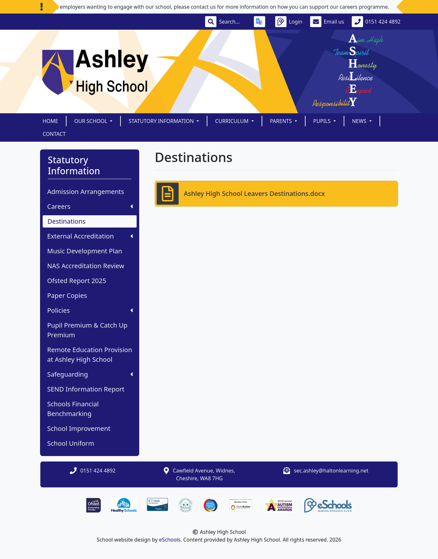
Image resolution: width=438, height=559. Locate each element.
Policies (90, 310)
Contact (54, 133)
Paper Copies (67, 295)
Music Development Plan (84, 251)
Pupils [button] (322, 121)
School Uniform (70, 443)
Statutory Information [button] (162, 121)
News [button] (360, 121)
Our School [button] (91, 121)
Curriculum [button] (232, 121)
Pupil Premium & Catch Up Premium (87, 330)
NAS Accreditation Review (85, 265)
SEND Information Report (85, 389)
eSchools (170, 539)
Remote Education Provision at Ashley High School (89, 354)
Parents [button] (281, 121)
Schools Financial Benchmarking (73, 409)
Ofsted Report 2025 (76, 280)
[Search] (232, 21)
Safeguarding (90, 374)
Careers (90, 206)
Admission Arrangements (85, 191)
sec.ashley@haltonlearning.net (331, 470)
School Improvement (78, 428)
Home (50, 121)
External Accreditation (90, 236)
